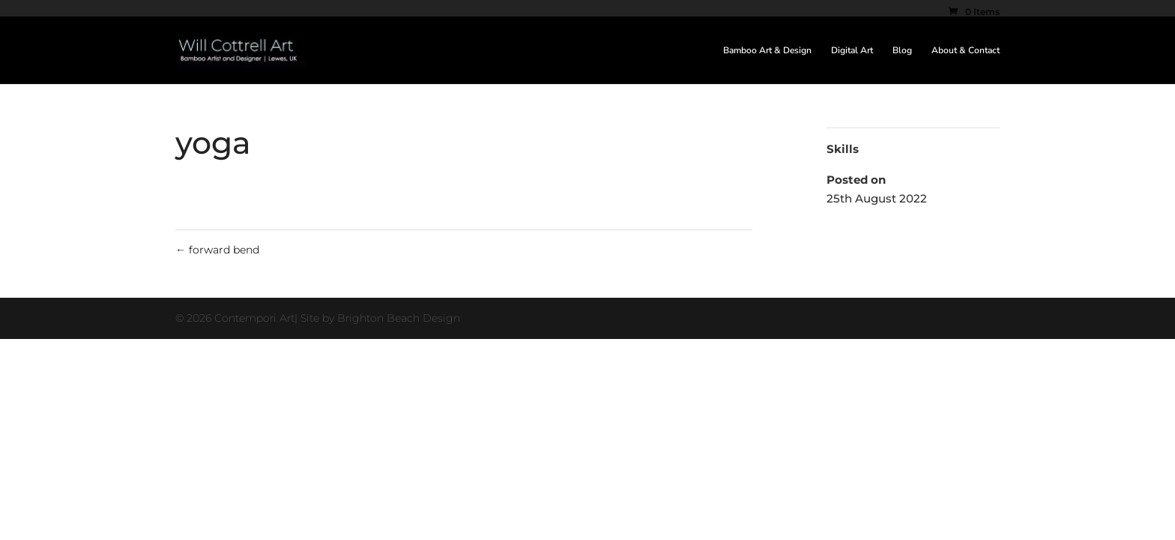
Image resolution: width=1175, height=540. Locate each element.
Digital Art (852, 50)
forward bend (217, 249)
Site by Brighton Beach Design (380, 318)
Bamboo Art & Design (767, 50)
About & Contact (965, 50)
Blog (902, 50)
